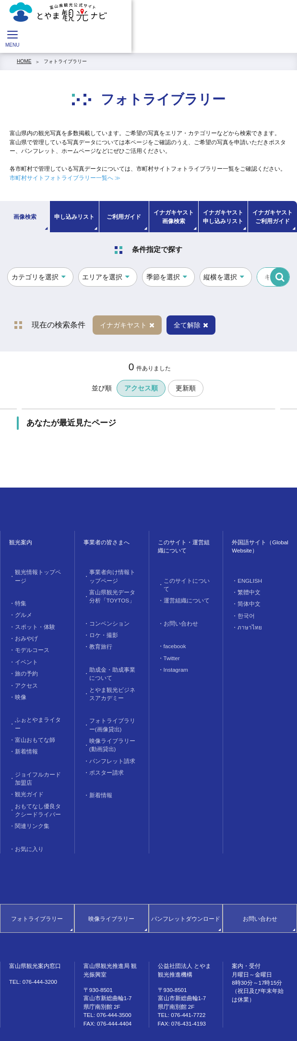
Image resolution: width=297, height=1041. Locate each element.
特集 (19, 594)
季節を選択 (163, 277)
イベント (23, 647)
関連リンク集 (28, 791)
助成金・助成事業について (112, 666)
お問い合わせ (177, 612)
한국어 (244, 612)
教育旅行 (97, 640)
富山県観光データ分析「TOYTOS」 (112, 594)
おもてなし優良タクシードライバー (38, 776)
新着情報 (23, 722)
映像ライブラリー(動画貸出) (113, 731)
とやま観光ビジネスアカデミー (112, 683)
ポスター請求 (102, 756)
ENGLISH (247, 580)
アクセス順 (141, 388)
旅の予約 (23, 658)
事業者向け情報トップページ (112, 575)
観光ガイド (26, 762)
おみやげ (23, 625)
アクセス (23, 668)
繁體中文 (246, 591)
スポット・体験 (31, 615)
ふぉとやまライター (35, 701)
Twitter (170, 645)
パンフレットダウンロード (185, 881)
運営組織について (182, 591)
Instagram (173, 656)
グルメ (21, 604)
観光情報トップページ (38, 572)
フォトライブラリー (65, 61)
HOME (24, 61)
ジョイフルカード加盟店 (38, 747)
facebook (172, 634)
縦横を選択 (220, 277)
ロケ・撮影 (100, 629)
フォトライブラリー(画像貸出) (113, 713)
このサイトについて (184, 580)
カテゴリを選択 (35, 277)
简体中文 (246, 601)
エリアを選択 (102, 277)
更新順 (186, 388)
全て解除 (191, 325)
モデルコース (28, 636)
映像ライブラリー (111, 881)
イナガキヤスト (127, 325)
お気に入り (26, 812)
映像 (19, 679)
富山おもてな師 (31, 712)
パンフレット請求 (107, 745)
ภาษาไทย (247, 623)
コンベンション (105, 619)
